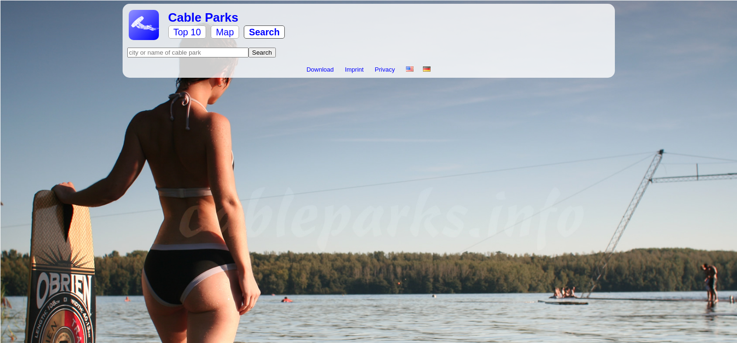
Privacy (386, 69)
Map (225, 32)
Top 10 (187, 32)
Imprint (355, 69)
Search (264, 32)
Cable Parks (203, 17)
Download (320, 69)
